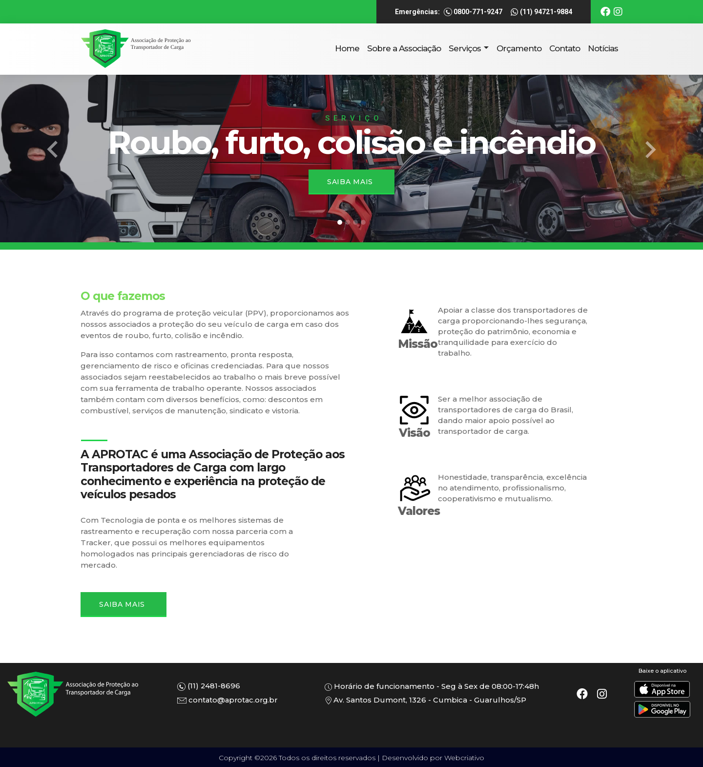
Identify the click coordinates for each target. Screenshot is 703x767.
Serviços (466, 48)
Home (347, 48)
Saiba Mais (122, 604)
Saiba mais (350, 181)
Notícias (603, 48)
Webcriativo (464, 757)
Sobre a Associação (404, 48)
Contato (564, 48)
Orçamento (518, 48)
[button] (52, 150)
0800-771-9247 (473, 12)
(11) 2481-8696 (209, 686)
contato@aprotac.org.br (229, 699)
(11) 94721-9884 (541, 12)
